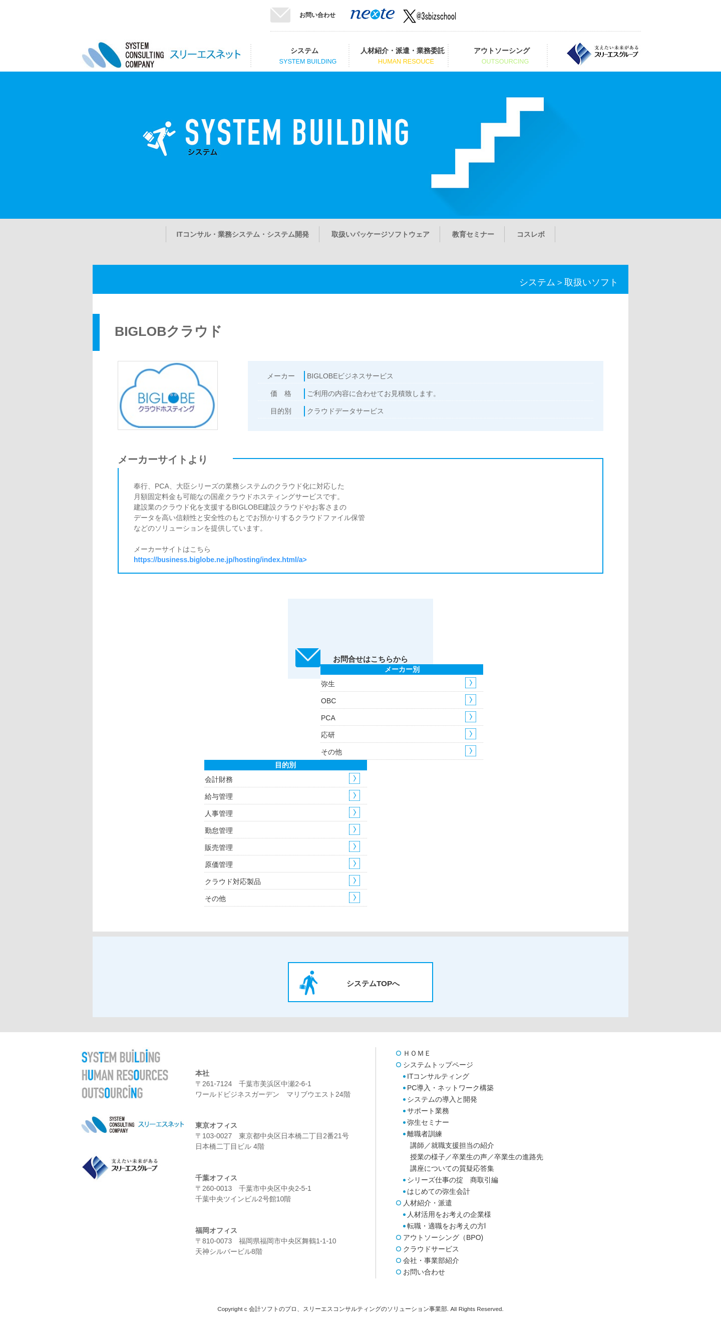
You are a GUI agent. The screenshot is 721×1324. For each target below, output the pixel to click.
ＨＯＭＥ (417, 1053)
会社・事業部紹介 (431, 1260)
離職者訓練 (424, 1134)
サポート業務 (428, 1111)
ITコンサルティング (438, 1076)
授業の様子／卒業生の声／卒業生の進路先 (476, 1157)
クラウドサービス (431, 1249)
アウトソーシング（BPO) (443, 1237)
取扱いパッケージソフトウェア (380, 234)
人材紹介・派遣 (427, 1203)
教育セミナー (473, 234)
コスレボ (531, 234)
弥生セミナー (428, 1122)
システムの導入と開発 (442, 1099)
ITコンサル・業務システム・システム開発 (242, 234)
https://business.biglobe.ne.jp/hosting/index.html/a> (220, 560)
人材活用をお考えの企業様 (449, 1214)
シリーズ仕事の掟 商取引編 (452, 1180)
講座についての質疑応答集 (452, 1168)
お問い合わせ (317, 15)
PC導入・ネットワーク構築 (450, 1088)
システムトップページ (438, 1065)
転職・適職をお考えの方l (446, 1226)
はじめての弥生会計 (438, 1191)
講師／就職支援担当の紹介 (452, 1145)
